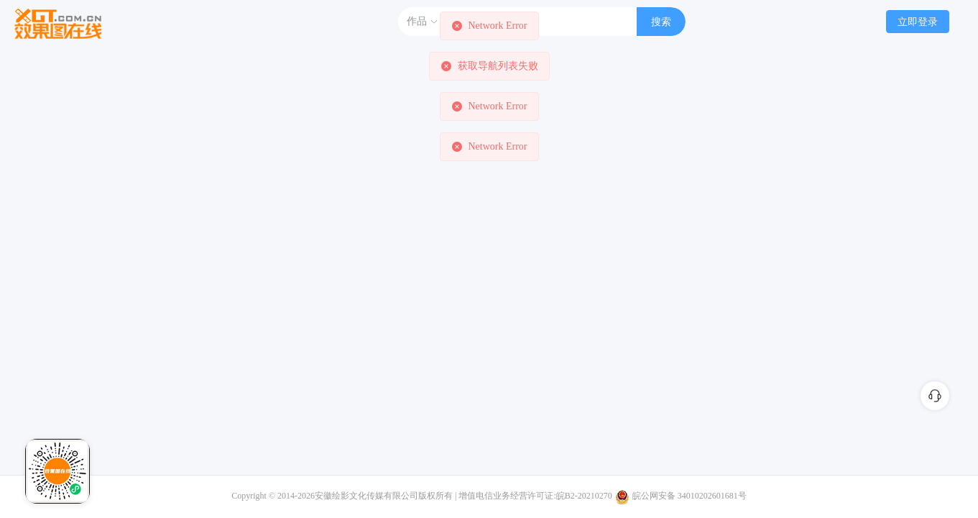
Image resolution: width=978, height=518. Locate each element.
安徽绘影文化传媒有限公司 (366, 496)
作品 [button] (422, 22)
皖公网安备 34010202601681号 (689, 496)
